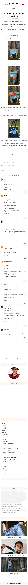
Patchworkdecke (4, 504)
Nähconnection (13, 502)
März (4, 468)
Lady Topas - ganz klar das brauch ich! (10, 448)
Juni (4, 463)
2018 (3, 425)
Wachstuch (19, 510)
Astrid (23, 149)
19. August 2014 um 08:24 (8, 180)
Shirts (16, 506)
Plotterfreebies (17, 504)
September (5, 439)
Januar (4, 472)
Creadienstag (16, 149)
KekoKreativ (23, 498)
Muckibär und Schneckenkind (10, 246)
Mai (3, 464)
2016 (3, 428)
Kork (15, 500)
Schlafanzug (10, 506)
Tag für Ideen (6, 284)
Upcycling (11, 165)
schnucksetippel (7, 329)
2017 (3, 427)
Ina (4, 306)
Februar (4, 470)
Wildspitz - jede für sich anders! (9, 452)
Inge (4, 179)
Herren (2, 498)
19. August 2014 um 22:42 (8, 263)
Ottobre (19, 502)
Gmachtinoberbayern (8, 261)
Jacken (18, 498)
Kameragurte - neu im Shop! (8, 450)
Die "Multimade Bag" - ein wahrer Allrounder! (14, 555)
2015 (3, 430)
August (4, 441)
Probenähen (3, 506)
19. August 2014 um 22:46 (8, 285)
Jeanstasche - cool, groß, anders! (14, 537)
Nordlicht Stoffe (4, 502)
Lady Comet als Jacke (14, 573)
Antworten (25, 192)
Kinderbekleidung (5, 500)
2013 (3, 473)
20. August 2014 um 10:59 (8, 308)
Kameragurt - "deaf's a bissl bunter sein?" (11, 457)
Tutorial (3, 510)
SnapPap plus (4, 508)
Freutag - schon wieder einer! (8, 446)
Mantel (18, 500)
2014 (3, 432)
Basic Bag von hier (13, 110)
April (4, 466)
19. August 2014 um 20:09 (8, 248)
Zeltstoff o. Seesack (5, 512)
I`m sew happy (12, 498)
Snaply (9, 508)
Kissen (11, 500)
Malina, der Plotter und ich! (8, 443)
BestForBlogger (19, 583)
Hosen (6, 498)
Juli (3, 461)
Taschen (6, 165)
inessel (5, 195)
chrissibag (11, 583)
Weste (24, 510)
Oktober (4, 437)
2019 (3, 423)
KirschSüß (6, 221)
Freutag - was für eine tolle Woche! (10, 454)
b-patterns (13, 512)
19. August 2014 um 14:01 (8, 222)
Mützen (23, 500)
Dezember (5, 434)
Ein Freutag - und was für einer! (9, 459)
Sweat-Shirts (15, 508)
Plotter (11, 504)
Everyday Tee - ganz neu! (8, 455)
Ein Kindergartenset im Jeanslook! (9, 445)
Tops (25, 508)
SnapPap (20, 506)
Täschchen (8, 510)
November (5, 435)
